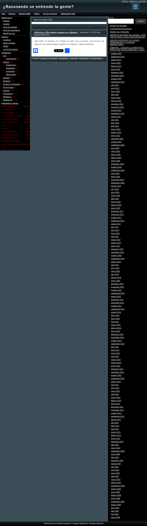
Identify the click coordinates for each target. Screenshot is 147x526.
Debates (6, 78)
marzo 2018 (115, 202)
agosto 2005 (116, 489)
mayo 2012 (115, 391)
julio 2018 (115, 189)
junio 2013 (115, 350)
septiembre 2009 (117, 451)
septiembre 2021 (117, 114)
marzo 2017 (115, 240)
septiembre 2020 (117, 145)
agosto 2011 (116, 420)
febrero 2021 (116, 132)
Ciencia (6, 62)
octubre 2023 (116, 54)
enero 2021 (115, 136)
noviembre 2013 (117, 338)
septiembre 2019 (117, 170)
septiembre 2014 (117, 309)
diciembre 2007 (117, 461)
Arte (4, 56)
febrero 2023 (116, 66)
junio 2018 (115, 192)
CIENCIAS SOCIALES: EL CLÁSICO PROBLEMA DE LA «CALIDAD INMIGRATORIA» (124, 42)
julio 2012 (115, 385)
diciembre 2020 (117, 139)
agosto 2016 (116, 262)
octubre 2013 (116, 341)
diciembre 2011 (117, 407)
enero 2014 (115, 331)
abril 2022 (115, 95)
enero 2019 (115, 177)
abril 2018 (115, 199)
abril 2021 (115, 126)
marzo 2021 (115, 129)
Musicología (11, 74)
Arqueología (11, 65)
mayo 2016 (115, 271)
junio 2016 (115, 268)
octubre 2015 (116, 290)
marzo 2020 (115, 155)
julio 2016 (115, 265)
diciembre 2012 (117, 369)
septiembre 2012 (117, 379)
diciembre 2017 (117, 211)
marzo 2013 (115, 360)
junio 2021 (115, 123)
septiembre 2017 (117, 221)
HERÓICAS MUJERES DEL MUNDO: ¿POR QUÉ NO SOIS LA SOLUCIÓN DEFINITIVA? (128, 36)
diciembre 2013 (117, 334)
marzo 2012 (115, 397)
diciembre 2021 (117, 104)
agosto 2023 (116, 60)
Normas (12, 14)
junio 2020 (115, 148)
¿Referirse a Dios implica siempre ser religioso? (56, 32)
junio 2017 (115, 230)
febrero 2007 (116, 483)
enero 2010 (115, 448)
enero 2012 (115, 404)
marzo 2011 (115, 432)
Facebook (7, 40)
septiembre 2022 (117, 82)
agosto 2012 (116, 382)
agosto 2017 (116, 224)
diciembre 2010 (117, 442)
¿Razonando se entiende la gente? (38, 7)
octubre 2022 (116, 79)
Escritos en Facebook (11, 84)
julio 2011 (115, 423)
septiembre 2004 (117, 502)
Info (3, 14)
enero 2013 (115, 366)
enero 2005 (115, 498)
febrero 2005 (116, 495)
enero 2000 (115, 517)
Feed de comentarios (11, 30)
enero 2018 (115, 208)
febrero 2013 (116, 363)
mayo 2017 (115, 233)
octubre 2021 (116, 110)
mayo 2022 (115, 91)
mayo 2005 (115, 492)
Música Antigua (9, 43)
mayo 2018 (115, 196)
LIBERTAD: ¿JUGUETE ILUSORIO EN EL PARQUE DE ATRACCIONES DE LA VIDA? (127, 49)
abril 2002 (115, 511)
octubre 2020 (116, 142)
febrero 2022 (116, 101)
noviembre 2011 (117, 410)
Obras (36, 14)
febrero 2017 (116, 243)
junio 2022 (115, 88)
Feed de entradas (10, 27)
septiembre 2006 (117, 486)
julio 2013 (115, 347)
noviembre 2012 (117, 372)
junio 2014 (115, 315)
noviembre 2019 (117, 164)
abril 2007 (115, 476)
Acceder (6, 24)
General (6, 91)
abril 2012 (115, 394)
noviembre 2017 (117, 214)
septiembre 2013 (117, 344)
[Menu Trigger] (135, 6)
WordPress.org (9, 33)
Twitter (5, 46)
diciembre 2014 (117, 300)
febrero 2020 (116, 158)
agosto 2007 (116, 464)
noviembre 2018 (117, 180)
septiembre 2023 (117, 57)
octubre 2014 (116, 306)
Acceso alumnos (50, 14)
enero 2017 (115, 246)
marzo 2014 (115, 325)
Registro (6, 21)
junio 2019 (115, 173)
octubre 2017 (116, 218)
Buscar (111, 18)
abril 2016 (115, 274)
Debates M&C (25, 14)
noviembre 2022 (117, 76)
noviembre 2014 (117, 303)
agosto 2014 (116, 312)
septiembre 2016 (117, 259)
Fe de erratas (8, 87)
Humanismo (8, 94)
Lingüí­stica (10, 71)
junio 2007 (115, 470)
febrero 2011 (116, 435)
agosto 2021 (116, 117)
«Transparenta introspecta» (121, 29)
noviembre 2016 (117, 252)
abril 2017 (115, 237)
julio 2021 (115, 120)
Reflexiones (7, 100)
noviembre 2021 (117, 107)
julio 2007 (115, 467)
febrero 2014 (116, 328)
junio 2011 (115, 426)
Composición (11, 59)
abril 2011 (115, 429)
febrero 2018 (116, 205)
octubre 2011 (116, 413)
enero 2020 (115, 161)
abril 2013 (115, 356)
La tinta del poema (10, 49)
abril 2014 (115, 322)
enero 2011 (115, 439)
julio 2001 (115, 514)
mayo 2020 (115, 151)
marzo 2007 (115, 480)
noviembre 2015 (117, 287)
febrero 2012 (116, 401)
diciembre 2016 (117, 249)
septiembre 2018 (117, 183)
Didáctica (6, 81)
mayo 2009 (115, 454)
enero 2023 (115, 69)
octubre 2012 (116, 375)
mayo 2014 (115, 319)
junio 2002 (115, 508)
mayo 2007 (115, 473)
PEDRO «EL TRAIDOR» (119, 32)
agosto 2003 (116, 505)
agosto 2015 (116, 297)
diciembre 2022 (117, 73)
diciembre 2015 (117, 284)
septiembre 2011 (117, 416)
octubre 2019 (116, 167)
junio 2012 (115, 388)
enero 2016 (115, 281)
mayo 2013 (115, 353)
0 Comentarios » (96, 58)
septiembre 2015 (117, 293)
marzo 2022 (115, 98)
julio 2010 (115, 445)
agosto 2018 (116, 186)
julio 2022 (115, 85)
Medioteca (7, 97)
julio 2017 (115, 227)
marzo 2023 (115, 63)
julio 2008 (115, 457)
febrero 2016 (116, 278)
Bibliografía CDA (68, 14)
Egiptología (10, 68)
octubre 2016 (116, 256)
